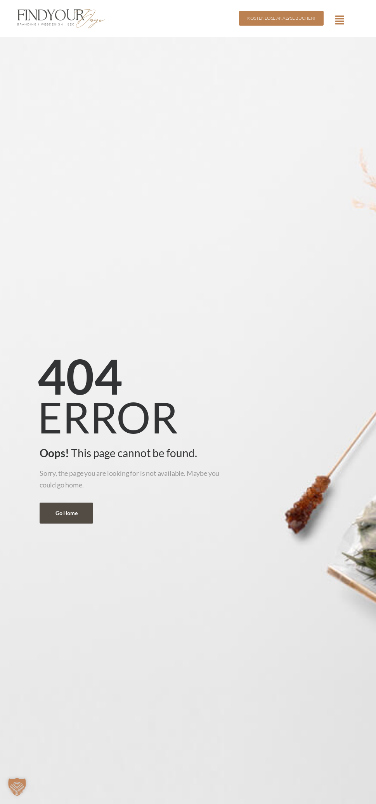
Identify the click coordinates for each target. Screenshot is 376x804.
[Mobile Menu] (339, 20)
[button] (17, 787)
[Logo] (58, 18)
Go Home (66, 513)
